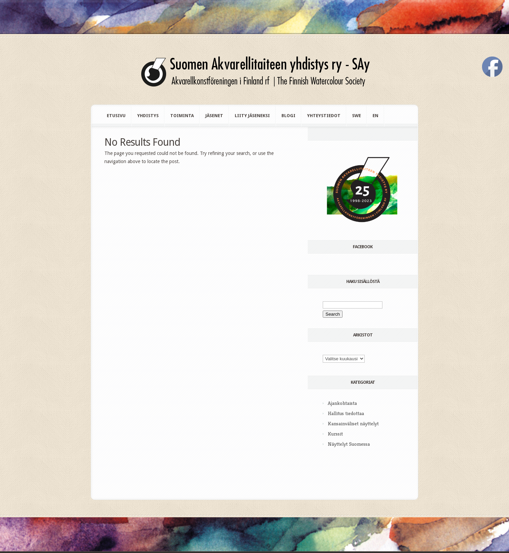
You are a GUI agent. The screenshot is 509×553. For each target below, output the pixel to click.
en (375, 115)
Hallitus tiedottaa (346, 413)
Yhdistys (148, 115)
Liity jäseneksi (252, 115)
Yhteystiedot (323, 115)
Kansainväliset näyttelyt (353, 423)
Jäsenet (214, 115)
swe (356, 115)
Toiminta (182, 115)
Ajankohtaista (342, 403)
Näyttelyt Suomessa (349, 444)
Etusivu (116, 115)
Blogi (288, 115)
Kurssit (335, 433)
